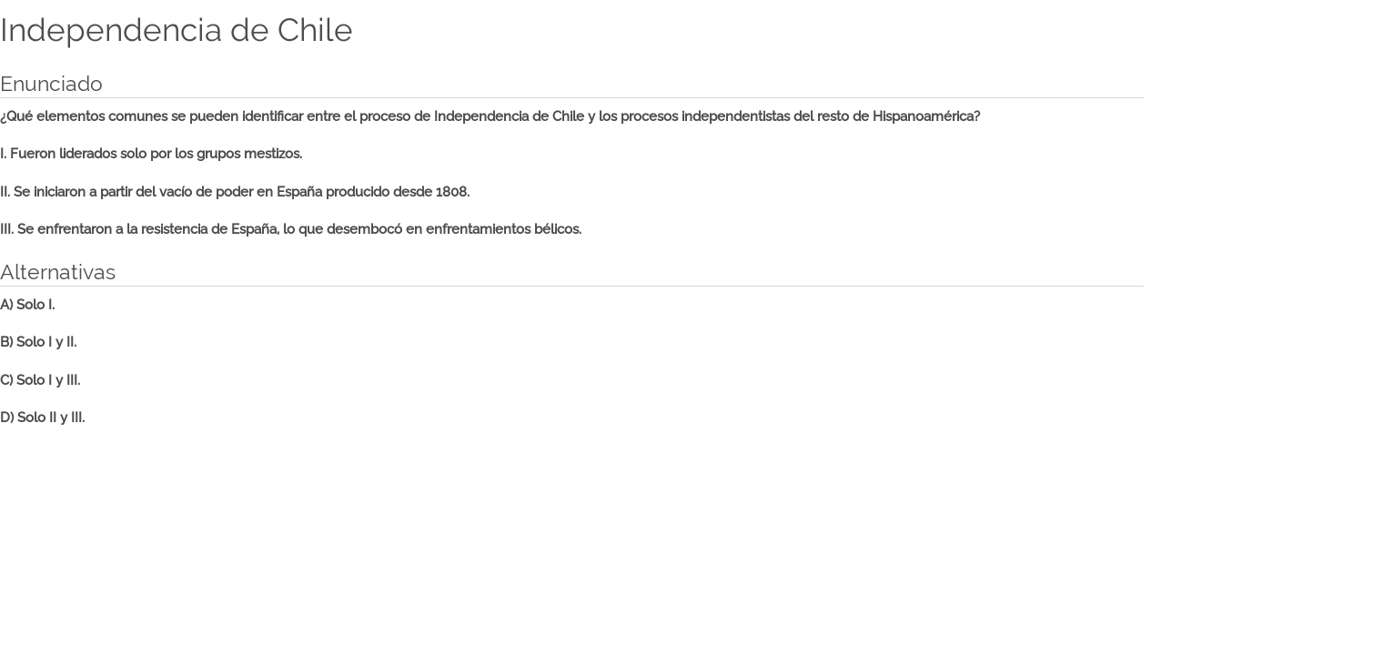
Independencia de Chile (176, 30)
